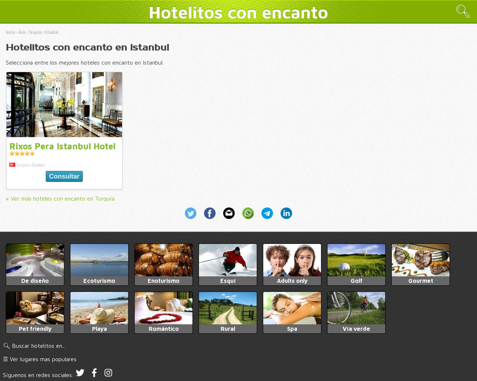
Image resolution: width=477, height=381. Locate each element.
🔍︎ (463, 11)
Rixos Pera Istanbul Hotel (62, 146)
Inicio (10, 32)
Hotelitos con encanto (238, 12)
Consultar (64, 176)
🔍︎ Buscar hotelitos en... (34, 345)
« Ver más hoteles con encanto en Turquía (60, 198)
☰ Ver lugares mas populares (40, 359)
